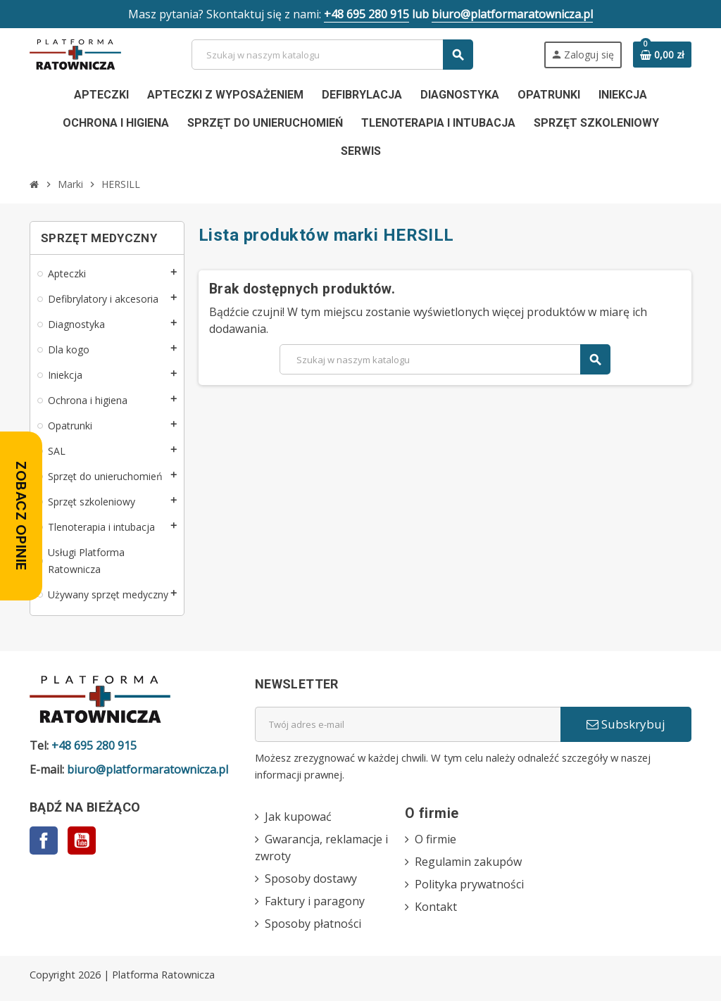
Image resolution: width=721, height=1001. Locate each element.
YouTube (82, 840)
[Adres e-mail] (407, 724)
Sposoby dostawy (311, 878)
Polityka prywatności (469, 884)
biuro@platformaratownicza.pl (512, 14)
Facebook (44, 840)
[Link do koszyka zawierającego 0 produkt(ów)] (662, 55)
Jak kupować (298, 816)
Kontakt (436, 906)
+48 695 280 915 (366, 14)
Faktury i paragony (315, 901)
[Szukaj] (332, 54)
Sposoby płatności (313, 923)
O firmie (435, 839)
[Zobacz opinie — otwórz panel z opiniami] (21, 516)
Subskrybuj (626, 724)
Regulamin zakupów (468, 861)
